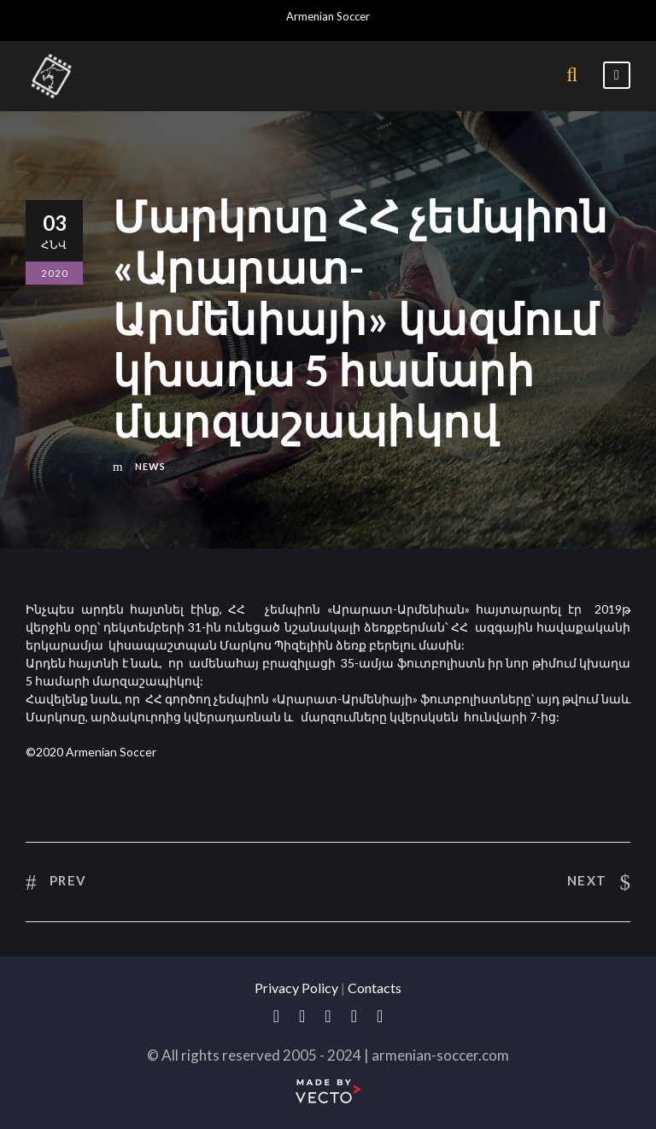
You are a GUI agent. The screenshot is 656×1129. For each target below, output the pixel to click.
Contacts (374, 987)
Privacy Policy (296, 987)
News (150, 466)
